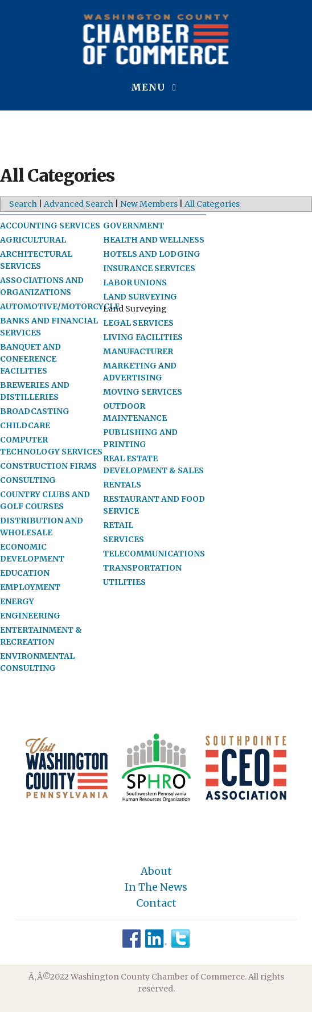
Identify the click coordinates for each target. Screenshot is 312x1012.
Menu (155, 87)
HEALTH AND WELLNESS (153, 240)
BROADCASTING (34, 411)
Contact (156, 903)
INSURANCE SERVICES (149, 268)
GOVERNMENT (133, 225)
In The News (156, 887)
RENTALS (122, 485)
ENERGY (17, 601)
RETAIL (118, 525)
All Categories (212, 204)
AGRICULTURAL (33, 240)
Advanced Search (78, 204)
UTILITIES (124, 582)
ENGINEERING (30, 616)
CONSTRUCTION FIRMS (48, 466)
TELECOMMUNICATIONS (154, 553)
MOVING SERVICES (142, 392)
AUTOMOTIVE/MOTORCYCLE (60, 306)
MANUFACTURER (138, 351)
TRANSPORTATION (142, 568)
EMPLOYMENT (30, 587)
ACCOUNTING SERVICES (50, 225)
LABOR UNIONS (135, 282)
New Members (149, 204)
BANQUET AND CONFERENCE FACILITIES (30, 359)
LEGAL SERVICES (138, 323)
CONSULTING (28, 480)
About (156, 871)
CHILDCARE (25, 425)
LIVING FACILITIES (143, 337)
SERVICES (123, 539)
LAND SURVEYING (140, 297)
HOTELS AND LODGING (151, 254)
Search (23, 204)
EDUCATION (25, 573)
